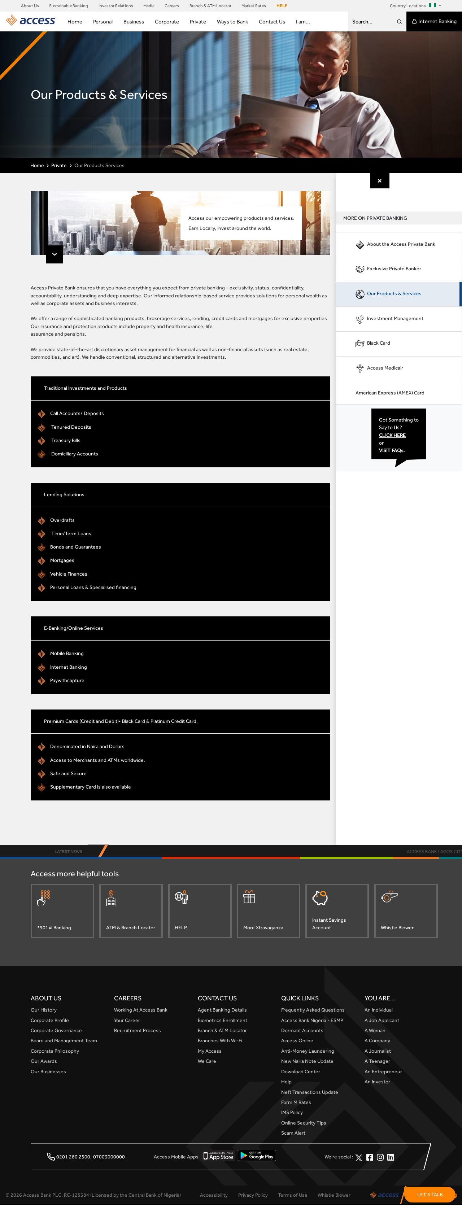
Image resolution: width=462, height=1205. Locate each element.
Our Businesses (48, 1072)
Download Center (300, 1072)
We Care (207, 1062)
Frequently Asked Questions (313, 1010)
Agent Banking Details (222, 1010)
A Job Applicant (382, 1020)
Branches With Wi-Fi (220, 1041)
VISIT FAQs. (394, 451)
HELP (281, 5)
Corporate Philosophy (55, 1051)
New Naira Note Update (307, 1062)
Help (286, 1082)
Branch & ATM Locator (210, 5)
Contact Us (272, 21)
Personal (103, 21)
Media (148, 5)
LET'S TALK (430, 1194)
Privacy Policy (253, 1195)
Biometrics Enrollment (222, 1020)
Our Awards (44, 1062)
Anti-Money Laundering (307, 1051)
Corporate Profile (50, 1020)
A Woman (375, 1031)
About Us (30, 5)
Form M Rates (296, 1103)
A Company (377, 1041)
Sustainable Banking (68, 5)
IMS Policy (292, 1113)
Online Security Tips (303, 1123)
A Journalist (378, 1051)
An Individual (379, 1010)
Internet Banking (434, 21)
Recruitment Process (137, 1031)
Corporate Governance (56, 1031)
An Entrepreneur (383, 1072)
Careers (172, 5)
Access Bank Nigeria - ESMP (312, 1020)
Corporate (167, 21)
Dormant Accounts (302, 1031)
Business (133, 21)
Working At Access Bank (140, 1010)
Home (74, 21)
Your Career (127, 1020)
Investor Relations (116, 5)
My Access (210, 1051)
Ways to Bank (232, 21)
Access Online (297, 1041)
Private (198, 21)
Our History (44, 1010)
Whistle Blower (334, 1195)
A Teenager (377, 1062)
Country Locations (414, 5)
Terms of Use (293, 1195)
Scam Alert (293, 1133)
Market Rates (253, 5)
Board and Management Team (64, 1041)
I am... (303, 21)
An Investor (377, 1082)
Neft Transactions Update (309, 1092)
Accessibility (214, 1195)
